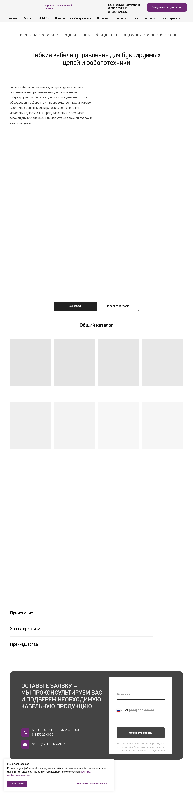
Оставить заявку (140, 732)
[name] (141, 694)
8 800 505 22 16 (117, 8)
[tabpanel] (96, 330)
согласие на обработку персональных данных (139, 747)
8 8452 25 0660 (42, 734)
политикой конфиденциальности (149, 750)
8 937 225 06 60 (68, 730)
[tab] (75, 306)
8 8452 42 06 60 (118, 12)
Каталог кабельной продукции (55, 35)
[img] (22, 6)
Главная (21, 35)
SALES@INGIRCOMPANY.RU (125, 5)
